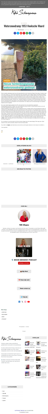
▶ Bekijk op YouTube (24, 263)
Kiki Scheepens (24, 23)
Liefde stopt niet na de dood (32, 352)
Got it (28, 6)
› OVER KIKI (3, 312)
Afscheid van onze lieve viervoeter (32, 359)
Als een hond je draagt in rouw (43, 368)
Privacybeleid (22, 326)
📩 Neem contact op (24, 288)
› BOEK (2, 316)
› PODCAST (3, 319)
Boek (3, 391)
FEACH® (4, 393)
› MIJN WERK (4, 314)
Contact (27, 326)
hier (3, 118)
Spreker (4, 400)
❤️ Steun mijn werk (24, 280)
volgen (8, 125)
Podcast (4, 398)
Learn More (22, 6)
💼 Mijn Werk (24, 271)
